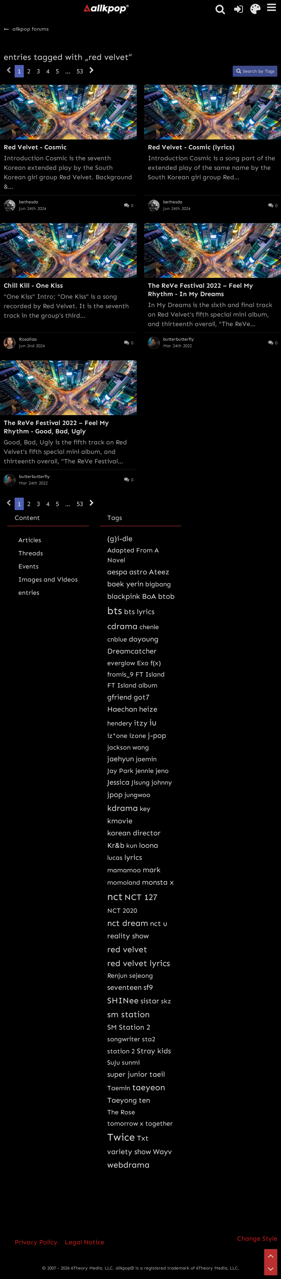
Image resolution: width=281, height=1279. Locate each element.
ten (144, 1100)
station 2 (121, 1051)
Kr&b (115, 845)
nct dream (127, 923)
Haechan (122, 709)
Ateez (159, 571)
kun (131, 846)
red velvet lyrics (138, 963)
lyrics (133, 857)
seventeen (124, 987)
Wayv (162, 1151)
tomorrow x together (140, 1123)
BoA (149, 596)
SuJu (113, 1062)
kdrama (122, 808)
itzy (140, 723)
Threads (30, 553)
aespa (117, 571)
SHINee (123, 1000)
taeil (157, 1074)
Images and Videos (48, 579)
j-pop (157, 735)
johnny (161, 782)
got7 (142, 697)
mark (152, 869)
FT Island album (132, 685)
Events (28, 566)
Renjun (117, 976)
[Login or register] (238, 9)
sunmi (131, 1062)
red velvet (127, 949)
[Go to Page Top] (270, 1255)
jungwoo (137, 795)
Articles (29, 540)
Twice (121, 1137)
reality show (128, 935)
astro (138, 571)
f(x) (155, 663)
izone (137, 736)
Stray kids (154, 1050)
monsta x (158, 882)
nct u (158, 923)
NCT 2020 (122, 911)
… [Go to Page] (67, 71)
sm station (128, 1014)
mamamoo (124, 870)
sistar (149, 1000)
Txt (143, 1138)
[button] (271, 7)
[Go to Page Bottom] (270, 1268)
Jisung (140, 782)
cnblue (117, 639)
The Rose (121, 1112)
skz (166, 1001)
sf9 (148, 987)
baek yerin (125, 583)
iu (153, 722)
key (145, 809)
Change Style (257, 1238)
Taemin (118, 1088)
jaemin (146, 759)
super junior (127, 1074)
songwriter (123, 1039)
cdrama (122, 626)
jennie (144, 771)
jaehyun (120, 758)
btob (166, 596)
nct (115, 897)
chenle (149, 627)
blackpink (123, 596)
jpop (115, 794)
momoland (123, 882)
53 (79, 71)
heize (148, 709)
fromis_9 (120, 674)
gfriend (119, 697)
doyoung (143, 639)
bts (114, 611)
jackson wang (128, 747)
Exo (143, 663)
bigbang (158, 584)
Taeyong (122, 1100)
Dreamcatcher (132, 651)
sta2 (149, 1039)
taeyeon (148, 1087)
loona (148, 845)
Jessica (118, 782)
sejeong (141, 976)
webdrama (128, 1165)
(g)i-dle (119, 538)
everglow (121, 663)
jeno (162, 771)
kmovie (119, 820)
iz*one (117, 736)
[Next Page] (91, 71)
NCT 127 (140, 897)
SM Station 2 (128, 1027)
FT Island (150, 674)
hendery (119, 723)
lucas (115, 858)
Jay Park (120, 771)
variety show (129, 1151)
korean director (134, 832)
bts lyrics (139, 611)
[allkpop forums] (105, 8)
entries (28, 593)
